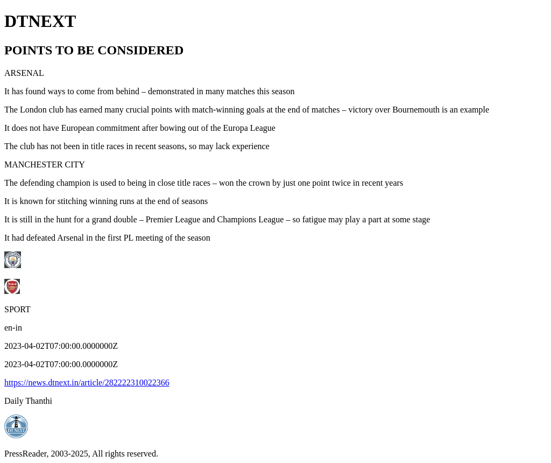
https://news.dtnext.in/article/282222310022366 (86, 382)
